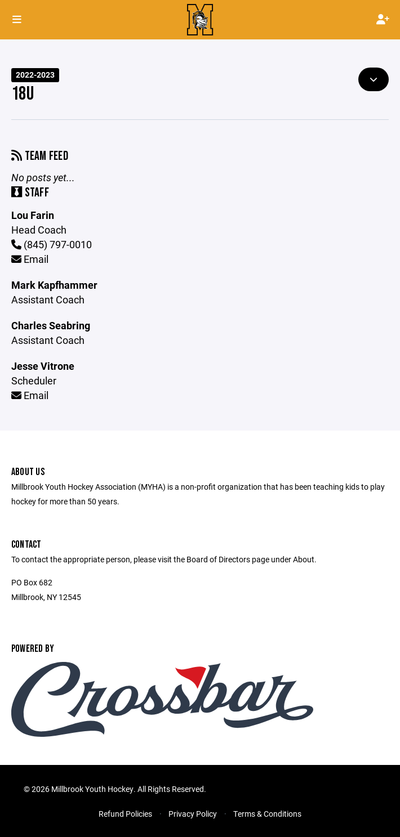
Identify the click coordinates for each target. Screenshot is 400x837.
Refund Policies (125, 813)
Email (29, 259)
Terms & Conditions (267, 813)
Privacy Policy (192, 813)
